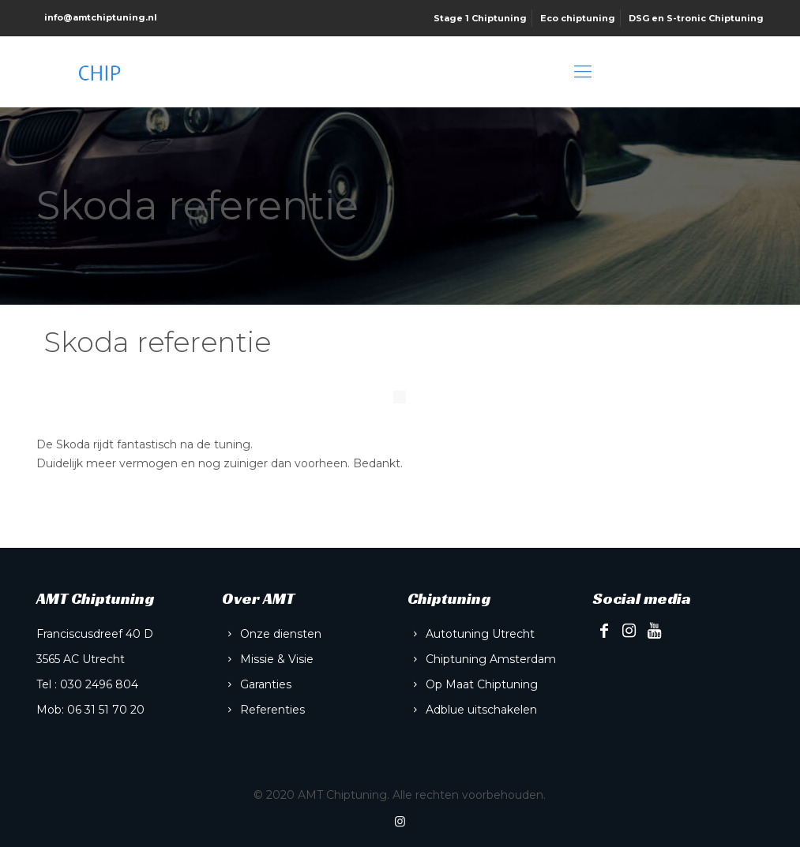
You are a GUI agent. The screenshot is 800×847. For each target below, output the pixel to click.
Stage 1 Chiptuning (480, 18)
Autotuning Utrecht (480, 634)
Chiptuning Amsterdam (491, 659)
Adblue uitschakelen (481, 710)
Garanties (265, 684)
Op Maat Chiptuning (482, 684)
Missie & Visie (277, 659)
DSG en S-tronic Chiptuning (696, 18)
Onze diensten (280, 634)
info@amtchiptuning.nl (100, 17)
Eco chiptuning (577, 18)
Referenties (272, 710)
